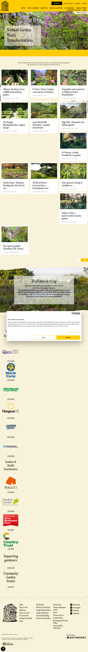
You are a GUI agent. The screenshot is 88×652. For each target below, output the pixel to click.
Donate (57, 3)
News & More (81, 8)
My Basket (77, 3)
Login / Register (68, 3)
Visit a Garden (33, 8)
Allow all (68, 337)
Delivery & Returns (43, 607)
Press (55, 612)
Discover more (24, 613)
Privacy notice (58, 615)
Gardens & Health (74, 10)
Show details (73, 332)
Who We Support (56, 8)
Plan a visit (23, 607)
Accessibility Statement (58, 626)
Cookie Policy (58, 618)
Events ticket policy (43, 618)
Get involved (69, 8)
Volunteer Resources (81, 12)
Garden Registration (43, 610)
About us (22, 610)
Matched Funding (42, 615)
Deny (43, 337)
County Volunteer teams (59, 608)
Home (23, 8)
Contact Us (57, 604)
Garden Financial (42, 613)
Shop (84, 10)
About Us (44, 8)
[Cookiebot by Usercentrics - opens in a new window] (73, 313)
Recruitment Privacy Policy (60, 621)
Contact (84, 3)
